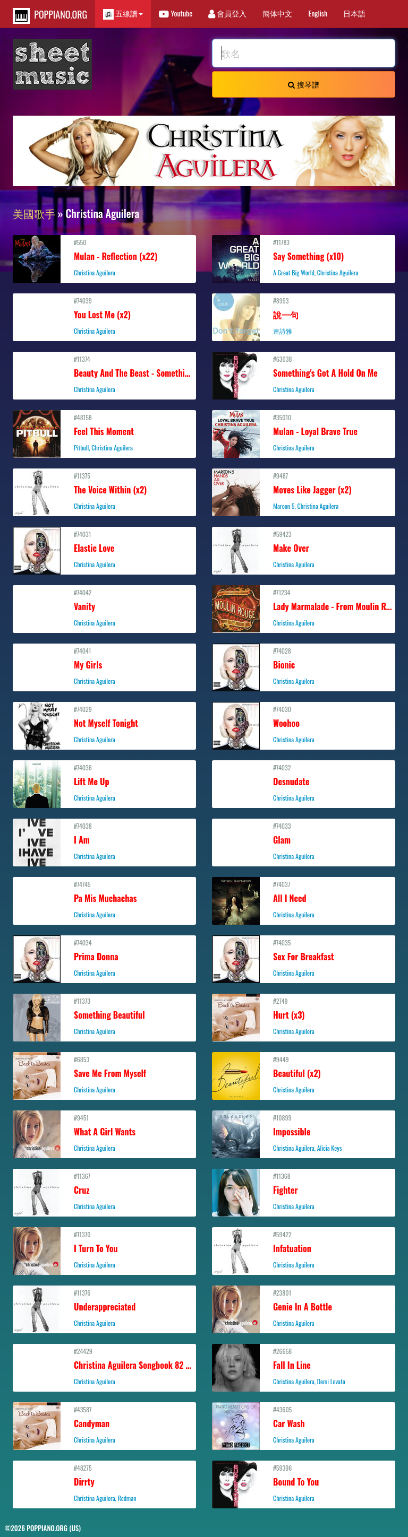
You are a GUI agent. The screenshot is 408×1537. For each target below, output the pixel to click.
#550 (104, 257)
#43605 (304, 1424)
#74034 (104, 957)
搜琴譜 (303, 84)
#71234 (305, 607)
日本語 (354, 13)
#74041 (104, 665)
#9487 (304, 490)
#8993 (304, 315)
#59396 (304, 1483)
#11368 (304, 1191)
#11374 (105, 374)
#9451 (104, 1132)
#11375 (104, 490)
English (317, 13)
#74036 (104, 782)
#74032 (304, 782)
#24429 (105, 1366)
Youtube (175, 13)
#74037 (304, 899)
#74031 (104, 549)
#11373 (104, 1016)
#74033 (304, 841)
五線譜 (123, 13)
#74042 (104, 607)
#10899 (304, 1132)
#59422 (304, 1249)
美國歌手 (34, 213)
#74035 (304, 957)
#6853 (104, 1074)
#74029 (104, 724)
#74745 (104, 899)
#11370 (104, 1249)
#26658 (304, 1366)
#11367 (104, 1191)
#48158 (104, 432)
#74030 (304, 724)
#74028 (304, 665)
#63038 (304, 374)
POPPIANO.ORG (50, 15)
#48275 (104, 1483)
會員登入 (227, 13)
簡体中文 (277, 13)
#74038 (104, 841)
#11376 (104, 1307)
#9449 (304, 1074)
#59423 (304, 549)
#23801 (304, 1307)
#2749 (304, 1016)
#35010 (304, 432)
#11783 (304, 257)
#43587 (104, 1424)
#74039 (104, 315)
